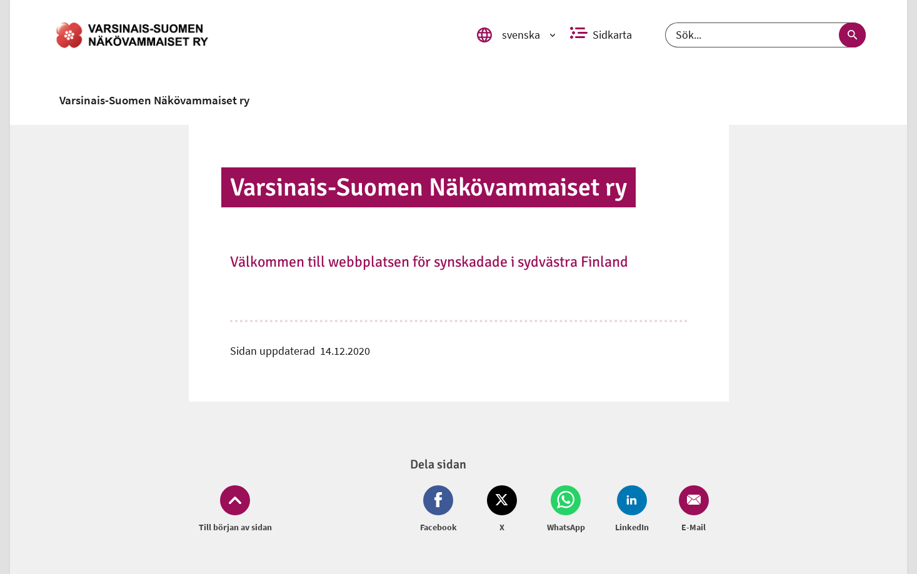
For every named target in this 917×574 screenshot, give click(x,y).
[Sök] (765, 34)
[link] (255, 35)
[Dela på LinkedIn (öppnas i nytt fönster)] (632, 509)
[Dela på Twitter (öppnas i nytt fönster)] (502, 509)
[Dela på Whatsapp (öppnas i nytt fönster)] (566, 509)
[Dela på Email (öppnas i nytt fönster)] (691, 509)
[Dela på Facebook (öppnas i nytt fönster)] (441, 509)
